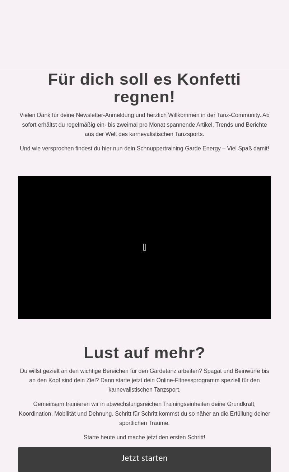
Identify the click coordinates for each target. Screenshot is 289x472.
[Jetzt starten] (144, 459)
